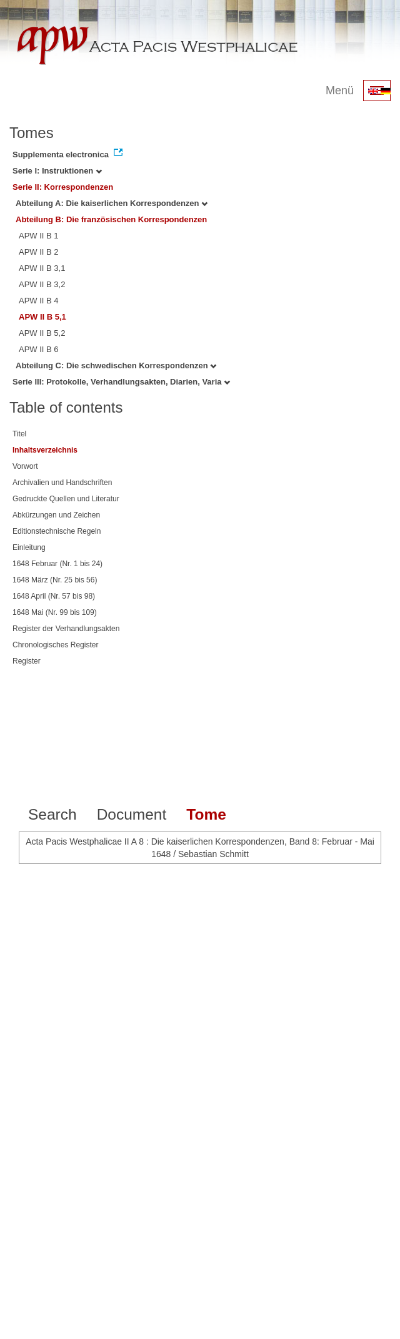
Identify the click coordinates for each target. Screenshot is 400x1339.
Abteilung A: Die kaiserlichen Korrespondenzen (112, 203)
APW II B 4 (39, 300)
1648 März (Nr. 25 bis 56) (54, 580)
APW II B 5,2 (42, 333)
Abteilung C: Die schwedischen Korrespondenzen (116, 365)
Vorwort (25, 466)
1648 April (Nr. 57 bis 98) (53, 596)
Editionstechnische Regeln (56, 531)
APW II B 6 (39, 349)
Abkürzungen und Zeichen (56, 515)
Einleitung (29, 547)
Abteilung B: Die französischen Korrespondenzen (111, 219)
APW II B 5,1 (42, 316)
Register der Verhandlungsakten (65, 628)
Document (132, 814)
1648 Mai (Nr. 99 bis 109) (54, 612)
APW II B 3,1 (42, 268)
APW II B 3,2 (42, 284)
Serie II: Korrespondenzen (62, 187)
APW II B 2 (39, 252)
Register (26, 661)
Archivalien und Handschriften (62, 482)
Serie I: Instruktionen (57, 170)
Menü (340, 90)
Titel (19, 433)
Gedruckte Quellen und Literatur (65, 498)
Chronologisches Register (55, 644)
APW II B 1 (39, 235)
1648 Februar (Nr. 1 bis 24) (57, 563)
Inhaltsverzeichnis (45, 450)
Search (52, 814)
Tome (206, 814)
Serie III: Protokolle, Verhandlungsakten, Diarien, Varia (121, 381)
